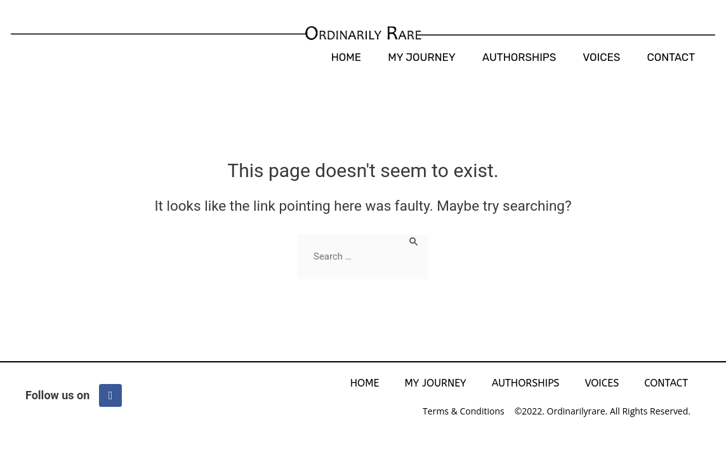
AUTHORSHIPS (519, 57)
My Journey (422, 57)
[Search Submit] (414, 240)
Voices (601, 57)
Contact (671, 57)
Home (346, 57)
